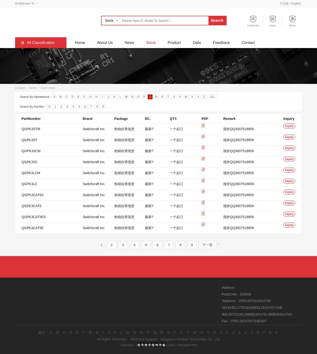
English (296, 3)
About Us (105, 43)
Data (197, 43)
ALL (212, 97)
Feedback (221, 43)
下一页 (203, 250)
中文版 (284, 3)
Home (80, 43)
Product (174, 43)
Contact (248, 43)
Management (187, 345)
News (129, 43)
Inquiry (289, 131)
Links (171, 345)
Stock (109, 20)
